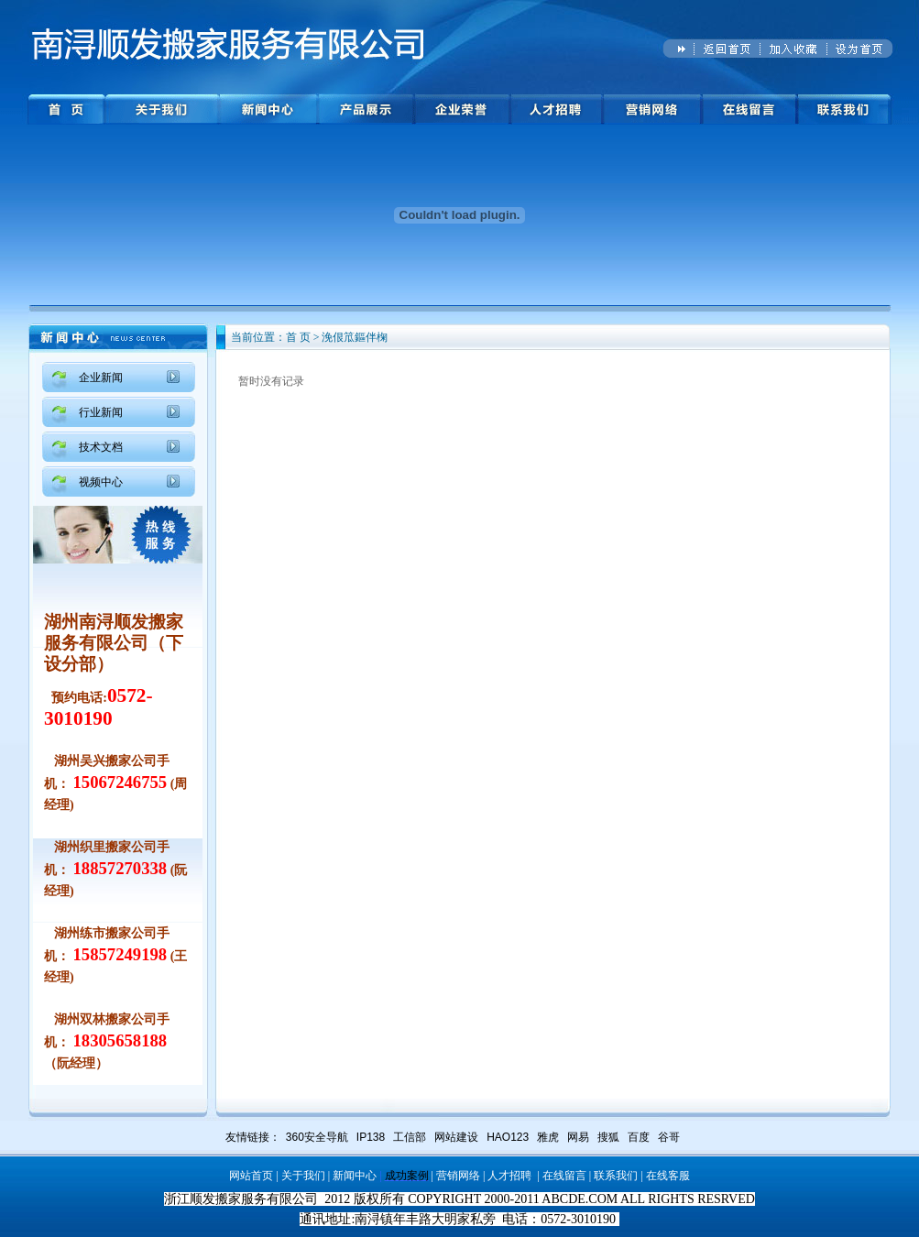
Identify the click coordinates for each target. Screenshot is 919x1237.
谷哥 (669, 1137)
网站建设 (456, 1137)
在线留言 (564, 1175)
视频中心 (101, 482)
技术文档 (101, 447)
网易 (578, 1137)
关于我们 (303, 1175)
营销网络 (458, 1175)
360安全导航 (317, 1137)
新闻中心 (355, 1175)
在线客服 (668, 1175)
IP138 (370, 1137)
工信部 (409, 1137)
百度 (639, 1137)
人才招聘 (509, 1175)
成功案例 (407, 1175)
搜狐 (608, 1137)
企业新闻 (101, 377)
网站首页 (251, 1175)
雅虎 (548, 1137)
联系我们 (616, 1175)
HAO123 (508, 1137)
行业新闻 (101, 412)
